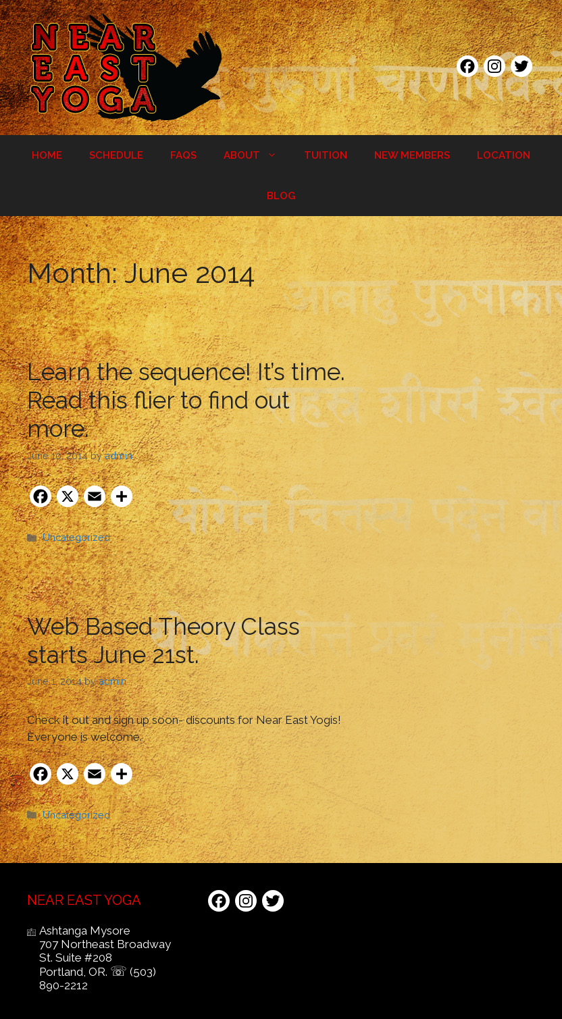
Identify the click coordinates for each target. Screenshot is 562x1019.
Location (503, 155)
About (257, 155)
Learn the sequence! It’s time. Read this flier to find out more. (186, 400)
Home (47, 155)
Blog (281, 196)
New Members (412, 155)
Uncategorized (76, 537)
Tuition (325, 155)
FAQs (183, 155)
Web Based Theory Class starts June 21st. (163, 640)
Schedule (116, 155)
